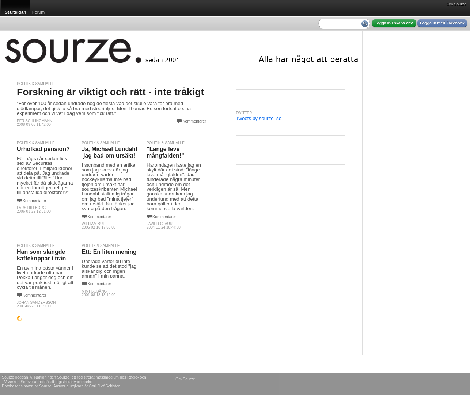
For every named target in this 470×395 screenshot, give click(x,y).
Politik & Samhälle (36, 84)
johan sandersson (36, 303)
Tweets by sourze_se (258, 118)
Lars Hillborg (31, 208)
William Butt (94, 224)
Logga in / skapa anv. (394, 23)
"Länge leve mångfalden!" (165, 152)
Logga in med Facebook (442, 23)
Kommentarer (194, 121)
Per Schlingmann (34, 121)
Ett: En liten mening (109, 252)
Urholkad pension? (43, 149)
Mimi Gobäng (94, 291)
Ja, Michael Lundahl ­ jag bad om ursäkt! (109, 152)
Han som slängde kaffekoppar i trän (41, 255)
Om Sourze (456, 4)
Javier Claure (161, 224)
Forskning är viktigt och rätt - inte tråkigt (110, 91)
